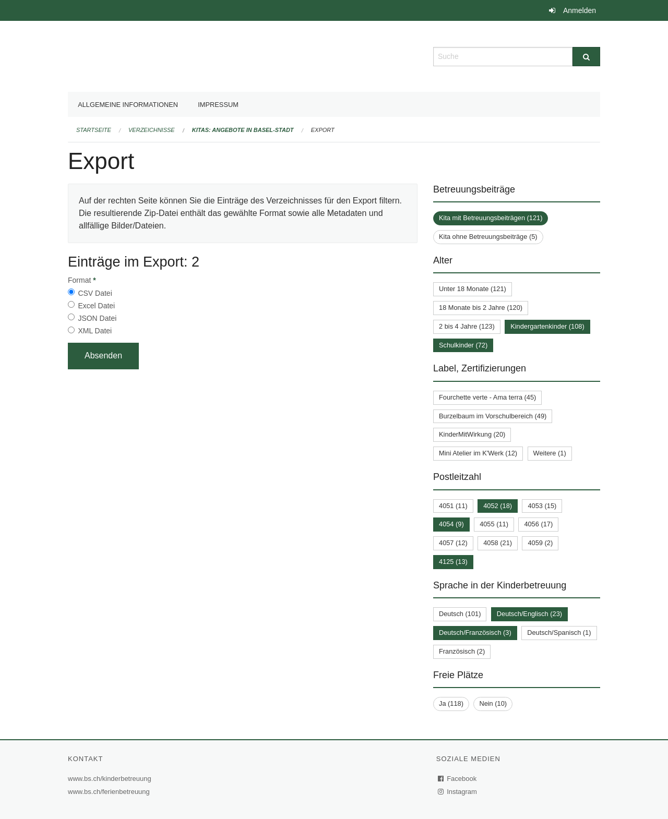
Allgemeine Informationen (128, 105)
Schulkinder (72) (463, 345)
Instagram (458, 792)
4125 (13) (453, 561)
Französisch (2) (462, 651)
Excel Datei (96, 306)
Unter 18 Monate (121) (472, 289)
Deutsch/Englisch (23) (529, 614)
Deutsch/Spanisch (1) (559, 632)
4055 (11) (494, 524)
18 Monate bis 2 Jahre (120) (480, 307)
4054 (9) (451, 524)
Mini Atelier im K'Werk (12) (478, 453)
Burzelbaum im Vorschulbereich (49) (492, 416)
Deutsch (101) (460, 614)
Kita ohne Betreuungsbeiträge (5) (488, 236)
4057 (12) (453, 543)
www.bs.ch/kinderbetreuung (111, 778)
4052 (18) (497, 506)
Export (323, 130)
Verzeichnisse (151, 130)
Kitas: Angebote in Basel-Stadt (243, 130)
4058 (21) (497, 543)
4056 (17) (538, 524)
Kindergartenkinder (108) (547, 326)
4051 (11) (453, 506)
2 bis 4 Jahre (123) (467, 326)
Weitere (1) (549, 453)
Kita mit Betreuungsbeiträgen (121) (490, 218)
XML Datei (95, 331)
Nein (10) (493, 703)
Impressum (218, 105)
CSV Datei (95, 293)
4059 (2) (540, 543)
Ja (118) (451, 703)
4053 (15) (542, 506)
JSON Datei (97, 318)
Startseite (93, 130)
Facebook (457, 778)
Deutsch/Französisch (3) (475, 632)
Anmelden (579, 10)
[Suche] (586, 56)
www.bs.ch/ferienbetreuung (110, 792)
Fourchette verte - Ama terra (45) (487, 397)
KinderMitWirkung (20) (472, 434)
